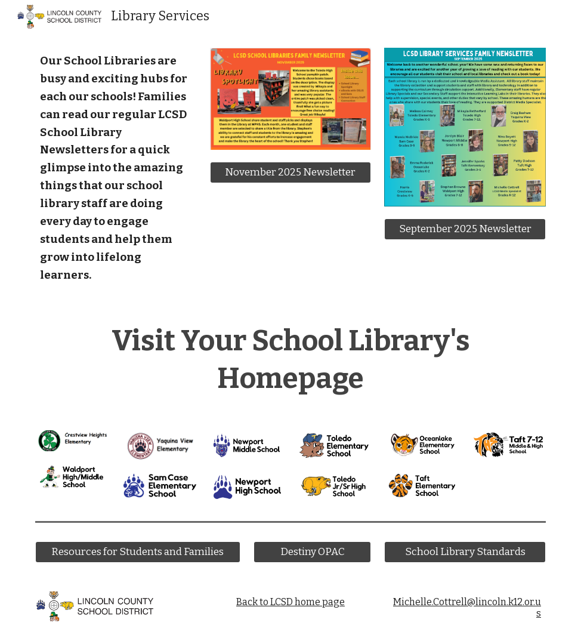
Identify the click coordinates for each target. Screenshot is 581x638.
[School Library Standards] (465, 552)
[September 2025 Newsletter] (465, 229)
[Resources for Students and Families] (138, 552)
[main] (116, 168)
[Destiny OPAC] (312, 552)
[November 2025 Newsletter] (291, 173)
